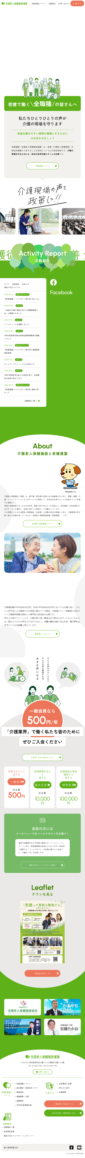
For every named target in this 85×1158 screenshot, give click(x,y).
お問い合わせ (63, 3)
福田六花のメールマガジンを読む (42, 865)
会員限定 (15, 284)
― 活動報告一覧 (8, 1127)
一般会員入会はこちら (42, 973)
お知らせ (25, 284)
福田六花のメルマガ (12, 287)
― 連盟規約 (19, 1100)
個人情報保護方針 (11, 1147)
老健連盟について (39, 3)
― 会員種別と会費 (64, 1083)
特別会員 (68, 785)
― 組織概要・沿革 (21, 1096)
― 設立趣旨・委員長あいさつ (26, 1087)
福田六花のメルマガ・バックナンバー (18, 1135)
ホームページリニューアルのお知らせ (19, 364)
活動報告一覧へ (32, 400)
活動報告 (52, 3)
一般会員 (16, 782)
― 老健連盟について (22, 1083)
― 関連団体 (19, 1092)
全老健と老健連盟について (42, 523)
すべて (7, 284)
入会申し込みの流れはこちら (42, 757)
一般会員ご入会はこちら (63, 1103)
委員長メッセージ (42, 633)
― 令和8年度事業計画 (23, 1105)
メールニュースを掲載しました (16, 324)
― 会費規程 (61, 1092)
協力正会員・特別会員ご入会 (63, 1113)
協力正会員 (42, 785)
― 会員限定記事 (8, 1131)
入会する (77, 3)
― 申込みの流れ (63, 1087)
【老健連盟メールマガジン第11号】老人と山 (21, 299)
